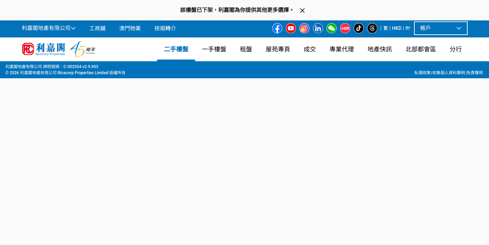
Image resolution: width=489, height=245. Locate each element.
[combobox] (165, 76)
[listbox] (253, 163)
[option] (36, 162)
